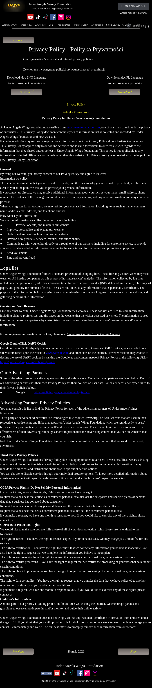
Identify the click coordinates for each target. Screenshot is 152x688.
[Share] (46, 673)
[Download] (26, 92)
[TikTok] (38, 17)
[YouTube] (30, 17)
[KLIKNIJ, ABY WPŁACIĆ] (133, 6)
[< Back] (18, 40)
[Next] (133, 651)
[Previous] (18, 651)
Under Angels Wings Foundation (78, 665)
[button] (40, 25)
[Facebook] (53, 17)
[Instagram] (61, 17)
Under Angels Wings (41, 4)
